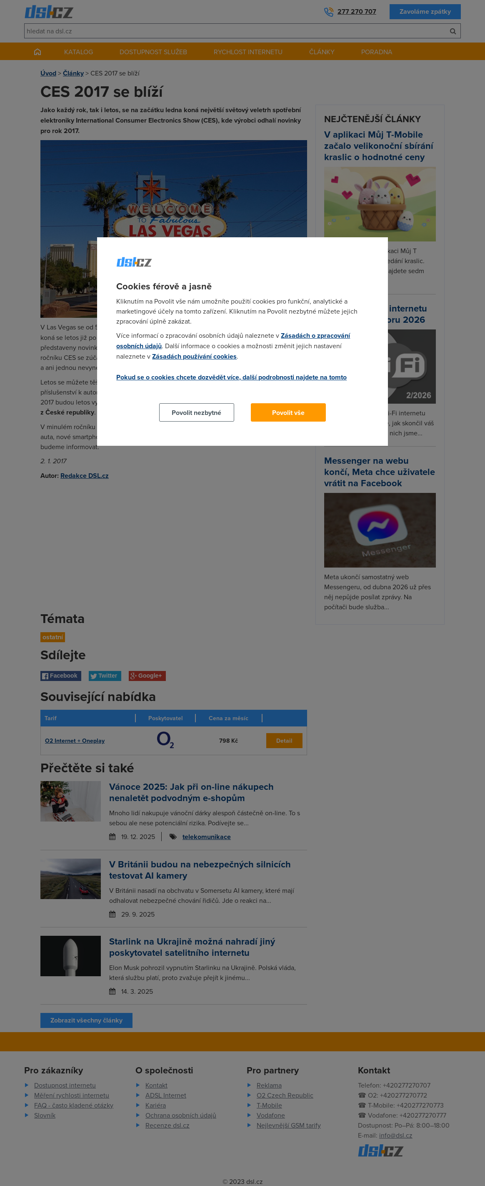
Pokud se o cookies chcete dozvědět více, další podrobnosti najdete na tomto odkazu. (231, 382)
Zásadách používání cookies (194, 356)
